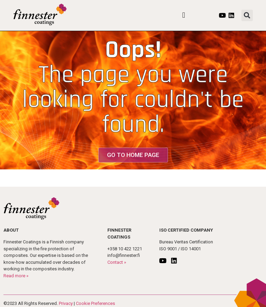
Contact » (116, 262)
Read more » (15, 275)
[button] (183, 15)
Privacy (66, 303)
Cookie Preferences (95, 303)
